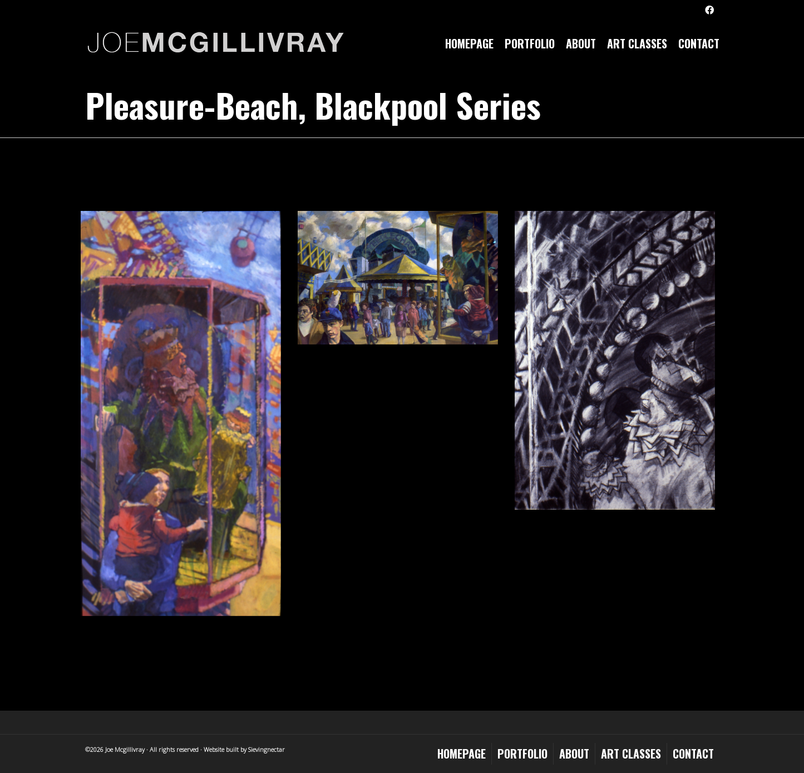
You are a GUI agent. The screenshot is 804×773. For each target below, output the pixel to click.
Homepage (469, 43)
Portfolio (530, 43)
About (581, 43)
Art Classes (637, 43)
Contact (698, 43)
